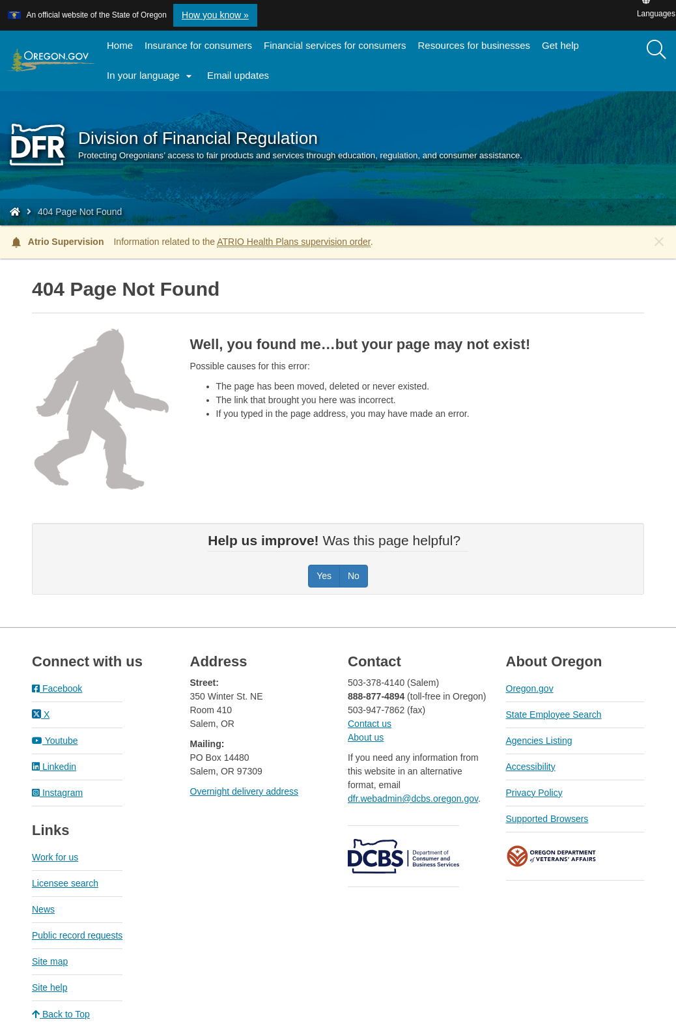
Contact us (369, 723)
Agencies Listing (539, 740)
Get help (560, 45)
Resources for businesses (474, 45)
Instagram (57, 792)
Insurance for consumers (198, 45)
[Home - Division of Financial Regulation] (15, 211)
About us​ (366, 737)
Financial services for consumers (335, 45)
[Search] (656, 50)
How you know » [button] (215, 15)
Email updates (241, 79)
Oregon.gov (530, 688)
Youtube (55, 740)
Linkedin (54, 766)
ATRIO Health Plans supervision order (294, 241)
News (43, 909)
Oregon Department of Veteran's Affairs (551, 856)
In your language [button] (151, 76)
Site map (50, 961)
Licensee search (65, 883)
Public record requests (77, 935)
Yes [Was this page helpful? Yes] (324, 576)
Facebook (57, 688)
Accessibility (531, 766)
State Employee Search (554, 714)
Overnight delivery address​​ (244, 791)
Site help (49, 987)
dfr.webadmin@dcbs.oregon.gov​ (413, 798)
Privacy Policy (534, 792)
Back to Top (61, 1014)
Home (120, 45)
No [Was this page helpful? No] (353, 576)
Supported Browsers (547, 819)
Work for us (55, 857)
